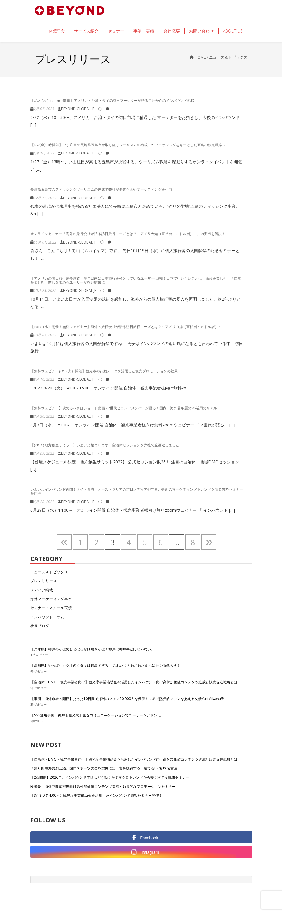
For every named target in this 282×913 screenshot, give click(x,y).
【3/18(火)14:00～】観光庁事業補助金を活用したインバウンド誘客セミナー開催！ (96, 795)
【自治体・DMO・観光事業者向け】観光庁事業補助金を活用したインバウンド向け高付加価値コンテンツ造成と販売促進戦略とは (133, 682)
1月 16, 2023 (43, 153)
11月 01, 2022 (44, 242)
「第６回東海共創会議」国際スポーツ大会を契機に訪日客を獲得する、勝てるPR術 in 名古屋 (103, 768)
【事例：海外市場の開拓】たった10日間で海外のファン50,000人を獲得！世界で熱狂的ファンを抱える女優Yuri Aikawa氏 (127, 698)
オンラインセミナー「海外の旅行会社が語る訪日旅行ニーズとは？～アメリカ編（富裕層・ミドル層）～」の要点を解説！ (127, 234)
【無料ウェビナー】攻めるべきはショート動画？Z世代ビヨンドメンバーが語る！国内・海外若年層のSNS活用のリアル (123, 408)
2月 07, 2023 (43, 108)
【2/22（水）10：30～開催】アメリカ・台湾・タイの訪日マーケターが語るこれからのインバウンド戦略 (114, 100)
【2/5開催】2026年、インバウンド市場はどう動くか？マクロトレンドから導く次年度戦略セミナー (109, 777)
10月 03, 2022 (44, 334)
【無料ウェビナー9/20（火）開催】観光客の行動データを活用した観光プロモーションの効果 (104, 371)
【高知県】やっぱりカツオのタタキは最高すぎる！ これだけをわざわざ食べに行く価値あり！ (105, 665)
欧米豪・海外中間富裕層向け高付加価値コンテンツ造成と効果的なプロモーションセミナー (103, 786)
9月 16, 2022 (43, 379)
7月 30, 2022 (43, 416)
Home (200, 57)
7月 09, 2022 (43, 453)
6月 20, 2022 (43, 501)
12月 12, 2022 (44, 197)
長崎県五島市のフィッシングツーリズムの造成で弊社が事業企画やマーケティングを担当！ (103, 189)
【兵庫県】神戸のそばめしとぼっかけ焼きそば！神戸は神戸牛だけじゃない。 (92, 649)
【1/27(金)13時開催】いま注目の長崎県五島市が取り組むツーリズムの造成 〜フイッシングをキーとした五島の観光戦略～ (128, 145)
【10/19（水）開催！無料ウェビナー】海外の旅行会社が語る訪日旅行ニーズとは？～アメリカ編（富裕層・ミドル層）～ (126, 327)
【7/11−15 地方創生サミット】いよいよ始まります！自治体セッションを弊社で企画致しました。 (106, 445)
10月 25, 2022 (44, 290)
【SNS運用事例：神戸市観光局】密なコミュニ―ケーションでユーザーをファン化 (95, 715)
